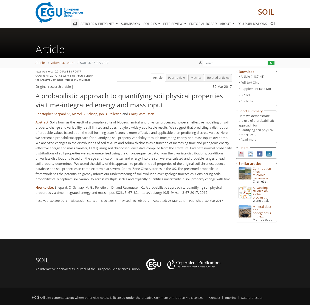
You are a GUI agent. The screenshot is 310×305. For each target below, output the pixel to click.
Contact (214, 298)
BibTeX (246, 95)
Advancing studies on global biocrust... (260, 192)
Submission (130, 24)
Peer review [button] (173, 24)
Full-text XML (250, 82)
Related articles (218, 78)
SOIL (266, 12)
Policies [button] (150, 24)
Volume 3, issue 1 (63, 63)
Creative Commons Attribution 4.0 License (171, 298)
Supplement (249, 89)
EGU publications (252, 24)
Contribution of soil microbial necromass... (262, 173)
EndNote (247, 101)
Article (158, 78)
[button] (200, 63)
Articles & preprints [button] (98, 24)
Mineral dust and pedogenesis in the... (262, 211)
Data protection (252, 298)
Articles (41, 63)
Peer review (176, 78)
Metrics (196, 78)
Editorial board (203, 24)
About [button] (226, 24)
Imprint (230, 298)
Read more (248, 139)
